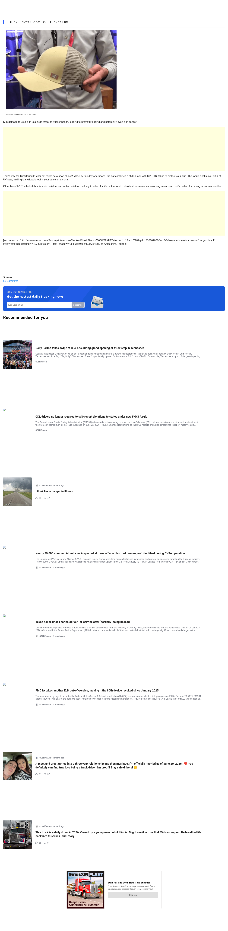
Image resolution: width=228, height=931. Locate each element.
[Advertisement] (98, 149)
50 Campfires (10, 281)
